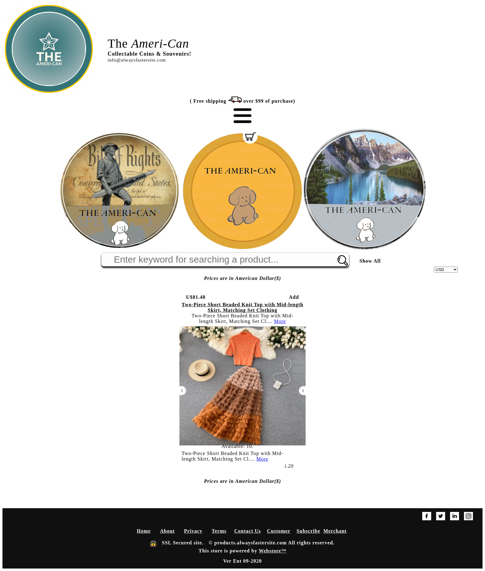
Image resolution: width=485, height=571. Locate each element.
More (280, 321)
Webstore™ (272, 550)
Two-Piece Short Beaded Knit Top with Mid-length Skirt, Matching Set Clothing (242, 307)
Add (294, 297)
